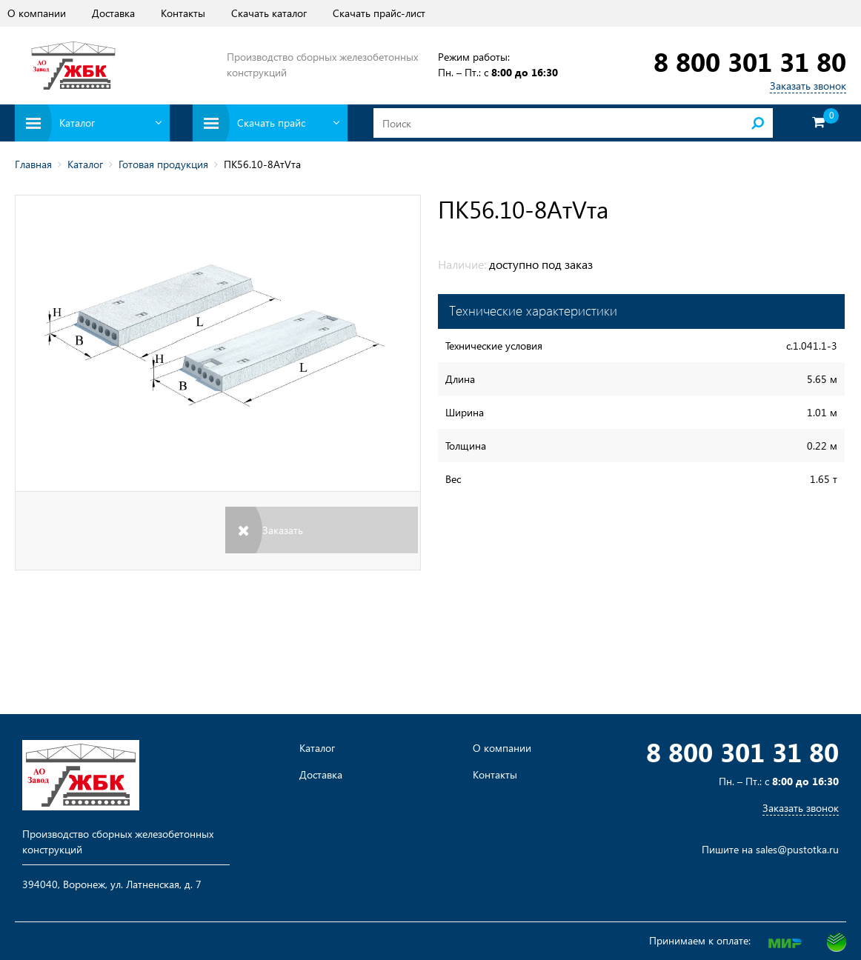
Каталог (85, 164)
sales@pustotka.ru (797, 849)
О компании (36, 13)
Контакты (183, 13)
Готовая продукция (163, 164)
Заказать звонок (808, 86)
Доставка (113, 13)
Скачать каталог (269, 13)
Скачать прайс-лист (379, 13)
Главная (33, 164)
